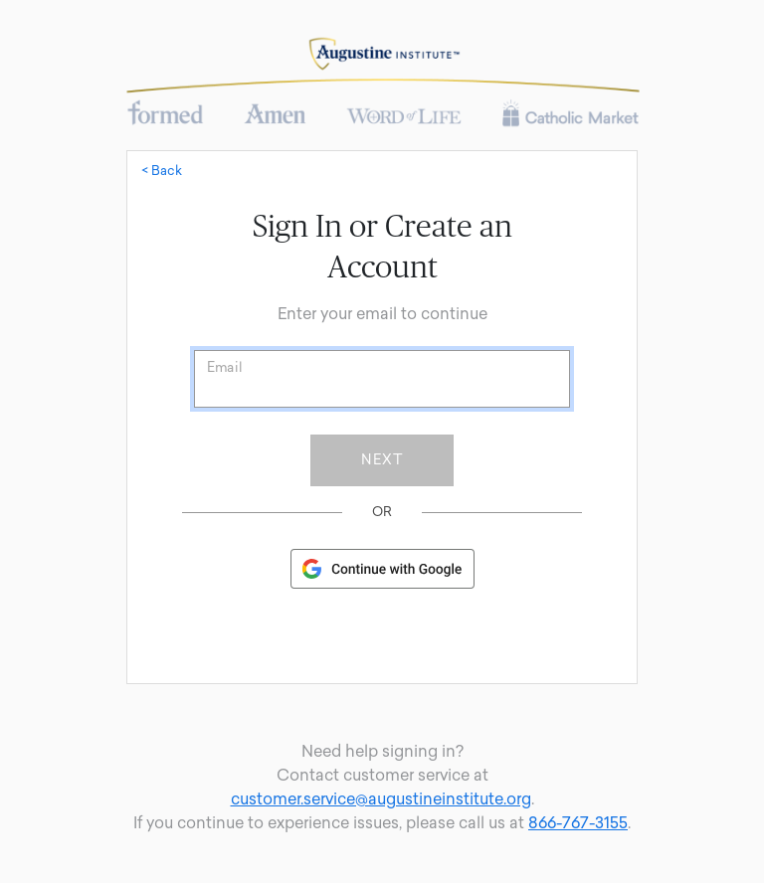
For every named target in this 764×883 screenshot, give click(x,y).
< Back (161, 171)
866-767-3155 (578, 822)
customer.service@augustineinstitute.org (381, 799)
